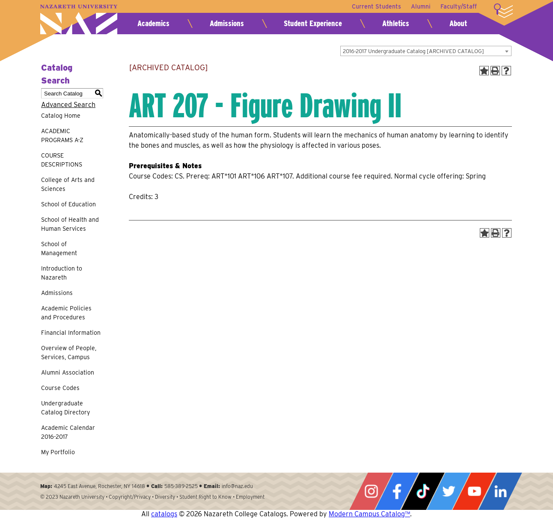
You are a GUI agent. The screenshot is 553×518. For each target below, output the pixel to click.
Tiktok (423, 491)
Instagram (371, 491)
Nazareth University (78, 19)
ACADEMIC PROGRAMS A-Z (62, 135)
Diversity (165, 497)
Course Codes (60, 387)
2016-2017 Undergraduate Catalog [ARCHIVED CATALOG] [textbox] (413, 51)
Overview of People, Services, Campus (68, 352)
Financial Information (71, 332)
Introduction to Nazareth (61, 273)
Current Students (375, 6)
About (458, 23)
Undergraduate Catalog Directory (65, 408)
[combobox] (425, 51)
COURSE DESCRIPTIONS (61, 160)
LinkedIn (500, 491)
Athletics (395, 23)
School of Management (59, 248)
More (503, 10)
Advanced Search (68, 105)
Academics (153, 23)
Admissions (227, 23)
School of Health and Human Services (70, 224)
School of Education (68, 204)
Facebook (397, 491)
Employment (250, 497)
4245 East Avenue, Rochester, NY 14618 (99, 486)
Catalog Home (60, 115)
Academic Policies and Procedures (66, 313)
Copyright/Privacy (130, 497)
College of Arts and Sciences (68, 184)
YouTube (474, 491)
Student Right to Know (205, 497)
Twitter (449, 491)
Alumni (420, 6)
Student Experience (313, 23)
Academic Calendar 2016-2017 (68, 432)
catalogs (164, 514)
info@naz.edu (237, 486)
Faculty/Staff (458, 6)
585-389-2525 (181, 486)
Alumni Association (67, 372)
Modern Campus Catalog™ (369, 514)
